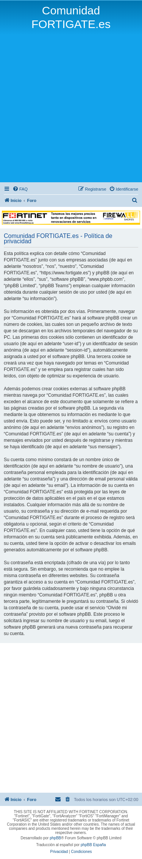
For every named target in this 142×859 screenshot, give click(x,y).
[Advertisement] (71, 106)
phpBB (55, 838)
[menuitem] (20, 189)
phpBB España (93, 845)
